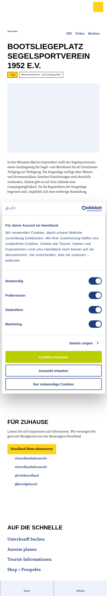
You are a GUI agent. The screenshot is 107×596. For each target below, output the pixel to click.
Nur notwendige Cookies (53, 384)
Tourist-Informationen (29, 559)
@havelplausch (26, 485)
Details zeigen (81, 343)
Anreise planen (22, 549)
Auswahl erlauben (53, 370)
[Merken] (94, 32)
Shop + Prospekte (24, 570)
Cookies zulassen (53, 357)
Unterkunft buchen (26, 539)
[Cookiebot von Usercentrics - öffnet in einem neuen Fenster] (81, 209)
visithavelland (28, 476)
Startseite (12, 31)
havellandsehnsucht (32, 459)
